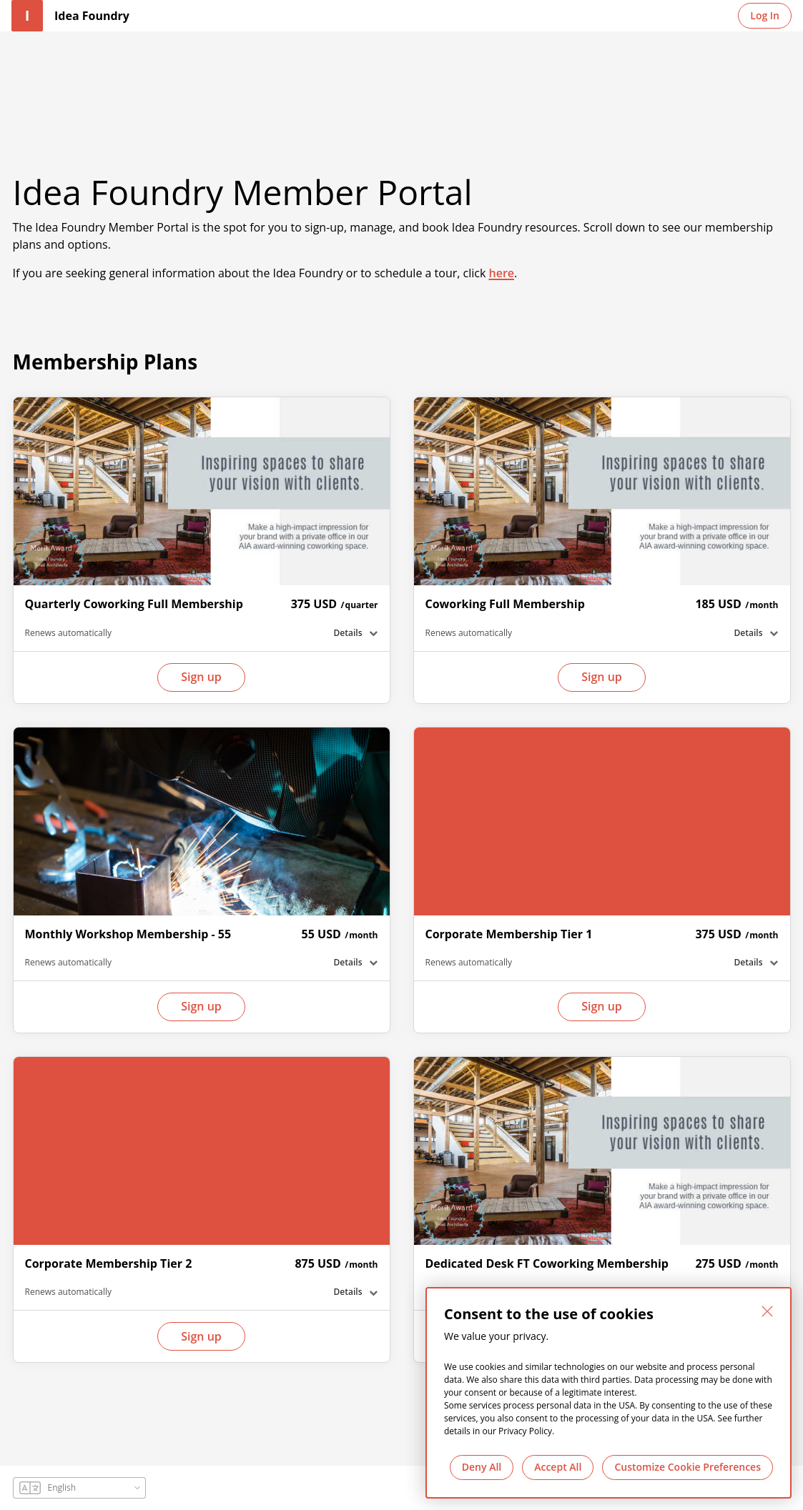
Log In (764, 15)
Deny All (481, 1467)
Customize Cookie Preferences (687, 1467)
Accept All (557, 1467)
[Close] (767, 1311)
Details (348, 633)
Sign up (201, 677)
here (502, 273)
